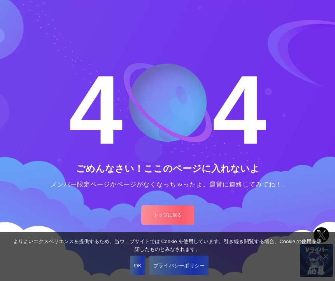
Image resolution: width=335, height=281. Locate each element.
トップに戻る (168, 215)
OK (138, 266)
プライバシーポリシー (179, 266)
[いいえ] (325, 256)
